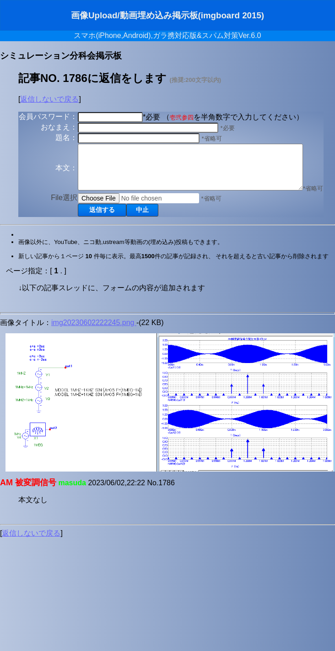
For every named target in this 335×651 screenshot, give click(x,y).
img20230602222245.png (93, 348)
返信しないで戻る (49, 99)
